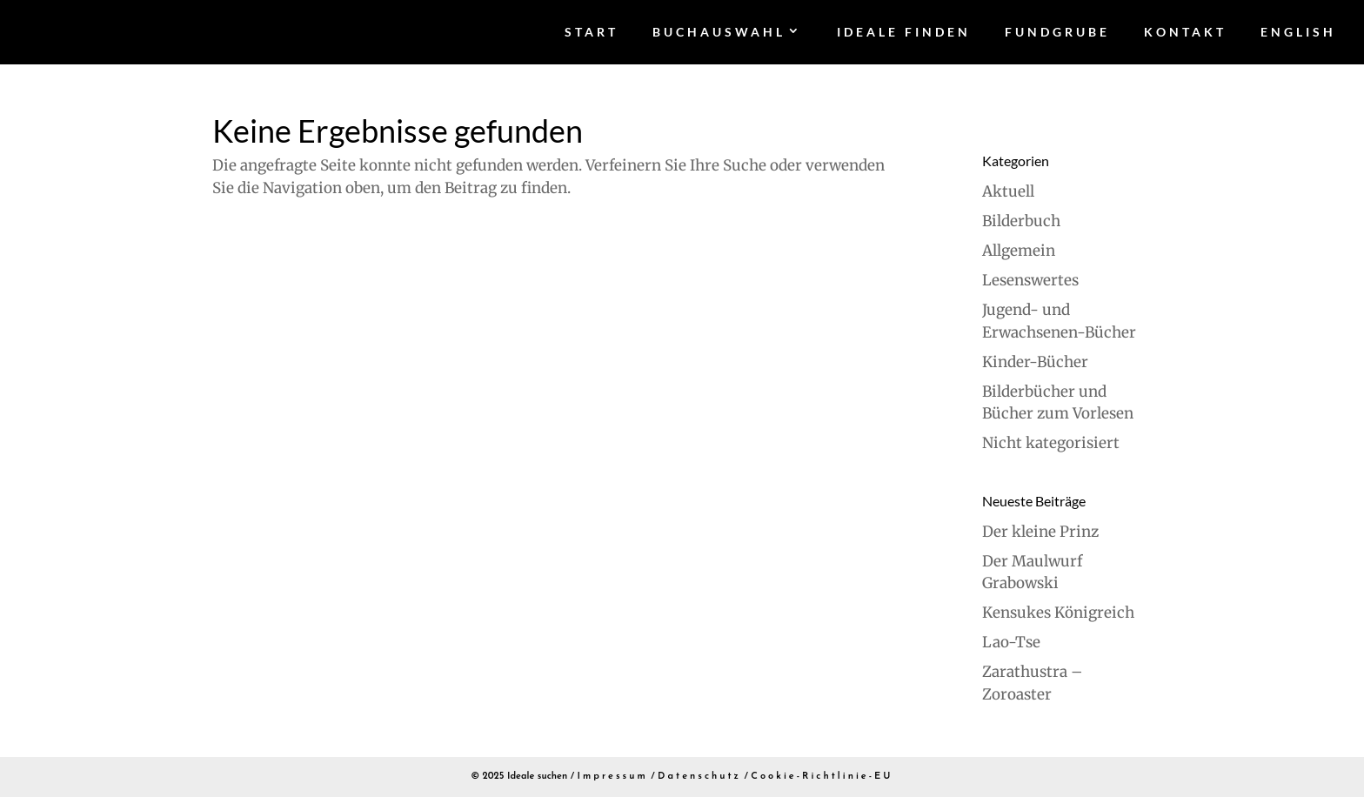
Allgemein (1018, 250)
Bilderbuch (1021, 221)
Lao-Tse (1011, 642)
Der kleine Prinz (1040, 531)
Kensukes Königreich (1058, 612)
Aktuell (1008, 191)
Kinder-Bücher (1035, 362)
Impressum (613, 776)
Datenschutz (699, 776)
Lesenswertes (1030, 280)
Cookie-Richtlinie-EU (822, 776)
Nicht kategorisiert (1051, 442)
